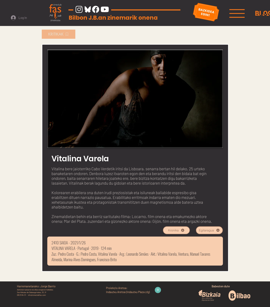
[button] (237, 13)
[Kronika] (176, 230)
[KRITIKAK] (58, 34)
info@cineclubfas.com (37, 295)
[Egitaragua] (209, 230)
